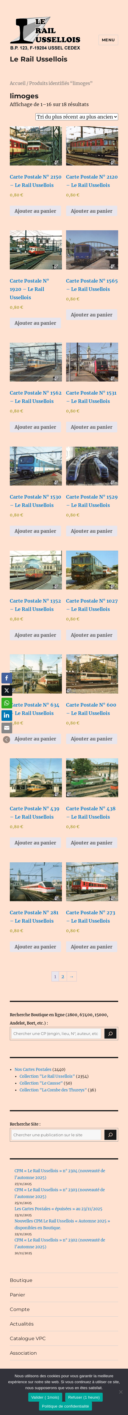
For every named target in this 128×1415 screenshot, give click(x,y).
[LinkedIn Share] (6, 715)
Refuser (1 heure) (84, 1397)
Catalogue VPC (28, 1338)
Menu (108, 39)
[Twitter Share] (6, 690)
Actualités (22, 1324)
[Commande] (76, 116)
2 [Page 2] (62, 976)
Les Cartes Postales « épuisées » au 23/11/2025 (58, 1208)
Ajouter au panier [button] (35, 211)
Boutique (21, 1280)
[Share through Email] (6, 728)
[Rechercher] (110, 1134)
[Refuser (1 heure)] (121, 1392)
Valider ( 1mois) (45, 1397)
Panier (17, 1295)
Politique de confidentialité (65, 1406)
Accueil (18, 83)
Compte (20, 1309)
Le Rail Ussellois (38, 59)
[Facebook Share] (6, 678)
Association (23, 1353)
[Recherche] (110, 1033)
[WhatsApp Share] (6, 703)
